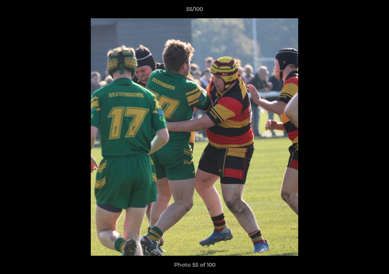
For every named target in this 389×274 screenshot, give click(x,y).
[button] (375, 11)
